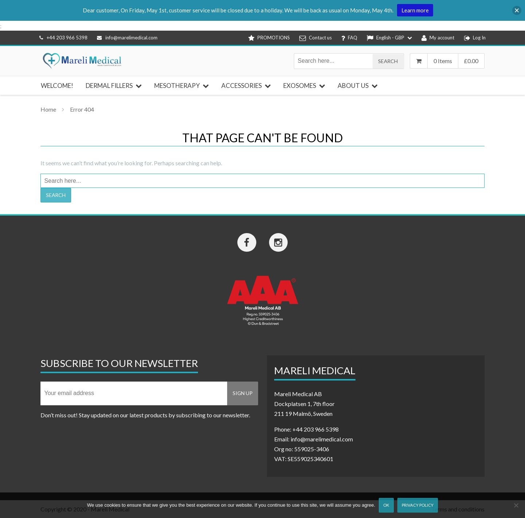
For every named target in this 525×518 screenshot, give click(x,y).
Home (48, 109)
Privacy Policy (417, 505)
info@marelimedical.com (127, 37)
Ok (386, 505)
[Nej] (516, 505)
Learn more (415, 10)
